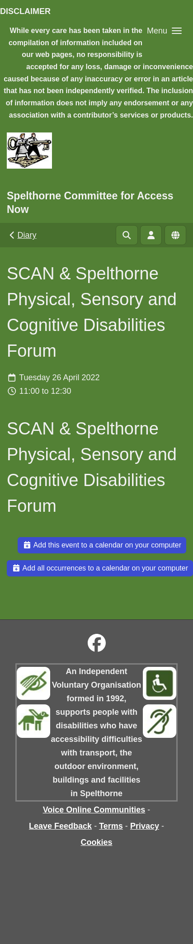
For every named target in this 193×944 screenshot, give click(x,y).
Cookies (96, 842)
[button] (164, 30)
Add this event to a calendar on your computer (102, 545)
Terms (111, 826)
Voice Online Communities (94, 809)
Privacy (144, 826)
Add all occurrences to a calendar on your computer (100, 568)
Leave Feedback (60, 826)
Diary (22, 235)
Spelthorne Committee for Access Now (90, 202)
